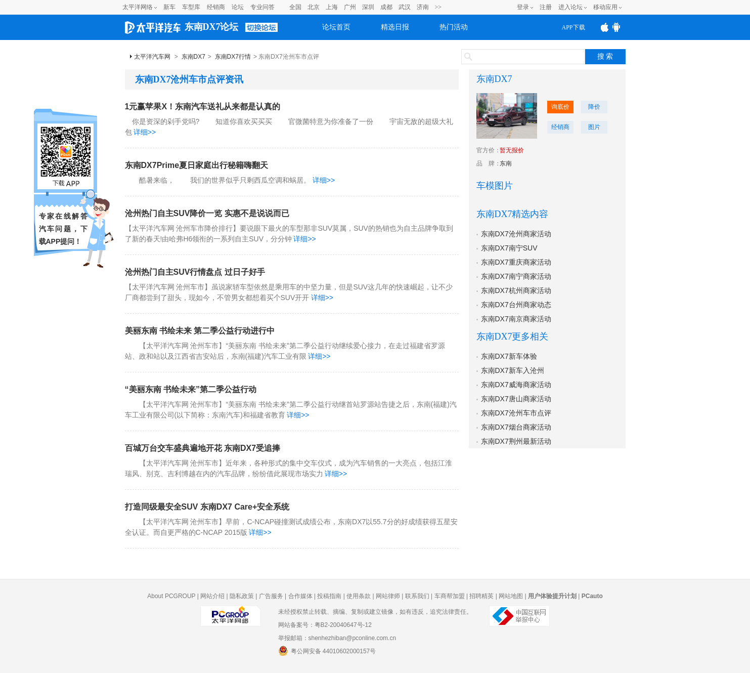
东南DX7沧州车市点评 (516, 413)
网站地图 (511, 596)
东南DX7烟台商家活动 (516, 427)
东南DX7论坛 (212, 27)
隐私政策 (242, 596)
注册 (546, 7)
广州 (350, 7)
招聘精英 (481, 596)
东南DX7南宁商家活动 (516, 276)
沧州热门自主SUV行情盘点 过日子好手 (195, 272)
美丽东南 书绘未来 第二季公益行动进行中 (200, 330)
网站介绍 (212, 596)
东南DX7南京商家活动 (516, 319)
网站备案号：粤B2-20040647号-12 (325, 624)
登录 (523, 7)
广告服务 (271, 596)
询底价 (560, 106)
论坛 (238, 7)
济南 (423, 7)
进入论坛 (570, 7)
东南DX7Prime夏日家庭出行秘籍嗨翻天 (197, 165)
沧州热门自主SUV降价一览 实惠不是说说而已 (207, 213)
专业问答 (262, 7)
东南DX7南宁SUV (509, 248)
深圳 (368, 7)
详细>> (145, 132)
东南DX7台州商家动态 (516, 305)
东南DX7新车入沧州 (512, 370)
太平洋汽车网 (152, 56)
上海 (332, 7)
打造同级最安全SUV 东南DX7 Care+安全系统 (207, 506)
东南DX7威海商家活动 (516, 385)
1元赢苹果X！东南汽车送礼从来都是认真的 (203, 106)
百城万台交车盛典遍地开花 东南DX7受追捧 (203, 448)
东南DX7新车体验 (509, 356)
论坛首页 (336, 27)
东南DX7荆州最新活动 (516, 441)
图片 (594, 127)
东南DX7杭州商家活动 (516, 290)
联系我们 (417, 596)
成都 (386, 7)
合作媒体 (300, 596)
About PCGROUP (171, 596)
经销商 (216, 7)
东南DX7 (193, 56)
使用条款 (358, 596)
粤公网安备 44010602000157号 (327, 651)
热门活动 (453, 27)
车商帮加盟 (449, 596)
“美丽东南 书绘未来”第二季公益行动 (190, 389)
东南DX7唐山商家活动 (516, 399)
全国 (295, 7)
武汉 (405, 7)
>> (438, 7)
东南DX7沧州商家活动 (516, 234)
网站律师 (388, 596)
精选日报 (395, 27)
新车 (169, 7)
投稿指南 (329, 596)
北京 (313, 7)
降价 (594, 106)
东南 (506, 163)
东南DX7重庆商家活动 (516, 262)
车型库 (191, 7)
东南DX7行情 (233, 56)
